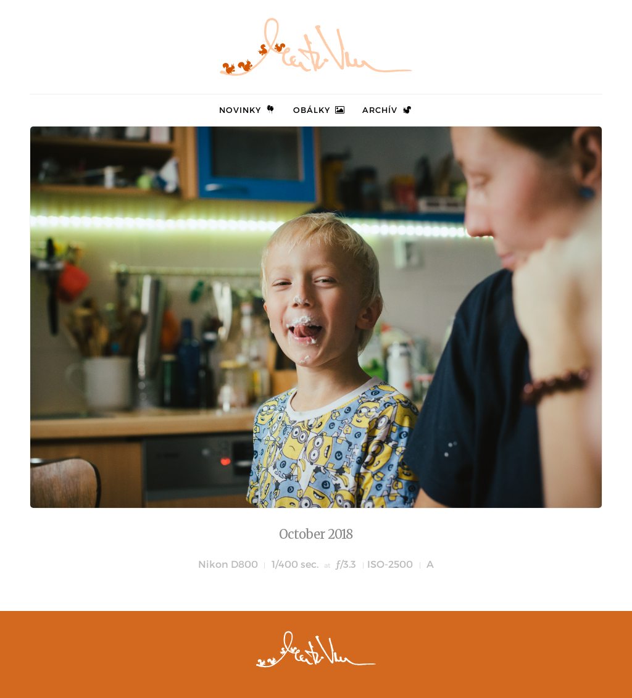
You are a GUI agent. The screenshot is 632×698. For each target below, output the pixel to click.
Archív (387, 109)
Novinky (247, 109)
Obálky (319, 109)
